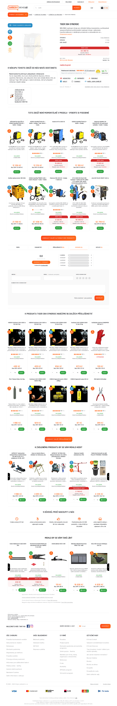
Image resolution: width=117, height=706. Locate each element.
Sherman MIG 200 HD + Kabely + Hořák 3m (58, 179)
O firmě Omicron (92, 646)
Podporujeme (64, 643)
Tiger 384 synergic (52, 600)
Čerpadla (90, 668)
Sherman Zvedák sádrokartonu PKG (79, 454)
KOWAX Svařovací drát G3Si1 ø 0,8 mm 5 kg (37, 323)
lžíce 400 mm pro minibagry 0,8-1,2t (99, 544)
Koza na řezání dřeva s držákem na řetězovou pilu (38, 454)
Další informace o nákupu (15, 676)
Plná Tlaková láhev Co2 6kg (17, 379)
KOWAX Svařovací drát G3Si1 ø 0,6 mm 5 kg (17, 323)
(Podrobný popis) (66, 34)
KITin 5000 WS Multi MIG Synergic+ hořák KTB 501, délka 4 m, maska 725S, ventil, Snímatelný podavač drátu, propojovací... (79, 180)
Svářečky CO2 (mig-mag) (55, 14)
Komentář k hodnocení (19, 282)
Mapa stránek (94, 684)
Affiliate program (66, 670)
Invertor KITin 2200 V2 (58, 122)
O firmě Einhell (92, 639)
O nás (62, 663)
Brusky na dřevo (92, 664)
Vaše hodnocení (81, 274)
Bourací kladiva (92, 658)
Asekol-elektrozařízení (14, 669)
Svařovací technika (40, 14)
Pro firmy (69, 2)
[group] (18, 476)
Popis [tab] (18, 247)
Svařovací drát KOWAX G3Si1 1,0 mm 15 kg (58, 323)
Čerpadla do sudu (93, 671)
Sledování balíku (38, 643)
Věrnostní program (53, 2)
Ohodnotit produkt (41, 262)
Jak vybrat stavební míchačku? (97, 655)
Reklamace (10, 646)
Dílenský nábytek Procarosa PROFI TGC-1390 (79, 544)
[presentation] (25, 298)
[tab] (79, 247)
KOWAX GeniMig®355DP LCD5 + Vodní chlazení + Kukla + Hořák (37, 179)
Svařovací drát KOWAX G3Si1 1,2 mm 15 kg (79, 323)
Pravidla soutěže (12, 656)
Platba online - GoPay (13, 666)
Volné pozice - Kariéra (67, 651)
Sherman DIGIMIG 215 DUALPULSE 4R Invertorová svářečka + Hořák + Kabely (100, 123)
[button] (22, 499)
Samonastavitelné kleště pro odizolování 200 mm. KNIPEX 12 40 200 (38, 545)
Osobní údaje (107, 684)
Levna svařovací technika (29, 597)
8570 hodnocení (90, 70)
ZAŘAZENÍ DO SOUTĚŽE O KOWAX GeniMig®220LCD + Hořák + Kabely (16, 123)
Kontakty (81, 2)
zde (76, 698)
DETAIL (17, 171)
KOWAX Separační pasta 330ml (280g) (58, 380)
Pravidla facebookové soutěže (16, 639)
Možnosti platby (38, 639)
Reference (63, 660)
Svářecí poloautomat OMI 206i (17, 178)
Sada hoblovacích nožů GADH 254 (18, 544)
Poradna (63, 639)
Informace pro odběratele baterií (17, 662)
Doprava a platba (39, 649)
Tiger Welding (104, 38)
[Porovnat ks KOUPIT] (13, 500)
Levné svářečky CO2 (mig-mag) (44, 597)
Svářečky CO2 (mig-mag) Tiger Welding (97, 87)
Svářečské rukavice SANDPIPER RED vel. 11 (100, 323)
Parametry (38, 247)
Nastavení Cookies (12, 672)
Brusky (89, 661)
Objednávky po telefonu (14, 653)
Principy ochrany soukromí (15, 659)
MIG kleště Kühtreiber (100, 379)
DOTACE (36, 646)
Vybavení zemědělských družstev (98, 643)
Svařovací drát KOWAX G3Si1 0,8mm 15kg (38, 380)
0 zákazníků (44, 265)
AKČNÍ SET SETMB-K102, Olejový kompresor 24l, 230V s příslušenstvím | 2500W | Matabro (58, 455)
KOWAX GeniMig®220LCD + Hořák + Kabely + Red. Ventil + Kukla (37, 123)
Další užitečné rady (93, 674)
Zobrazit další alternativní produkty (59, 238)
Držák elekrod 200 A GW (58, 544)
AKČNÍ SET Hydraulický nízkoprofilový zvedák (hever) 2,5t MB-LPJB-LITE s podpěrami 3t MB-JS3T (18, 455)
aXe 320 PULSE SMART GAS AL (100, 178)
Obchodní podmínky (13, 649)
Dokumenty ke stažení (14, 643)
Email (51, 274)
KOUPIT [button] (23, 499)
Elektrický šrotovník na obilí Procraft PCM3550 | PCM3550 (99, 454)
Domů (30, 14)
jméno (13, 274)
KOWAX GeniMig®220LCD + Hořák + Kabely (79, 122)
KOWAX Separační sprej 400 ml (79, 379)
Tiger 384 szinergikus (67, 602)
